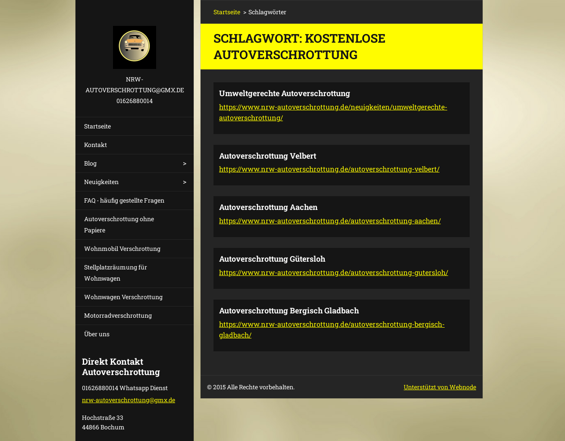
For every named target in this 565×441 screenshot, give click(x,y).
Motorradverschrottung (118, 315)
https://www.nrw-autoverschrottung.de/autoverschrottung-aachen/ (330, 220)
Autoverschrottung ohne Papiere (119, 224)
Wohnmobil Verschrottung (122, 248)
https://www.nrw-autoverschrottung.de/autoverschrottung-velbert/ (329, 168)
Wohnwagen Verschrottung (123, 297)
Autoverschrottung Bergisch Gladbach (289, 310)
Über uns (97, 334)
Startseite (97, 126)
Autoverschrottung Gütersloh (272, 258)
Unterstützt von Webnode (440, 387)
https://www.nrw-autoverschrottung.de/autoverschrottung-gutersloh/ (333, 272)
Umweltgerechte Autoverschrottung (284, 93)
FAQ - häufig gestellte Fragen (124, 200)
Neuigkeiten (101, 182)
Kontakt (95, 145)
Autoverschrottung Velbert (267, 155)
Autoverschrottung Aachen (268, 207)
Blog (90, 163)
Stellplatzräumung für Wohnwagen (115, 272)
